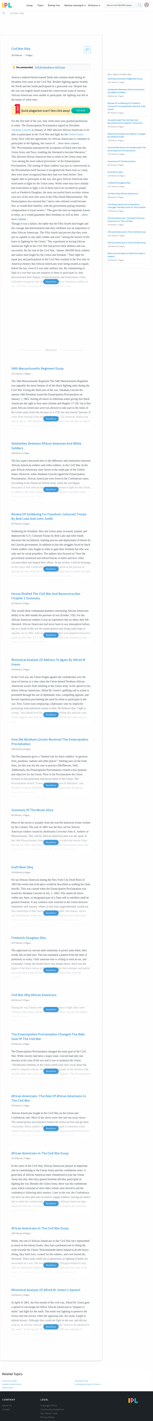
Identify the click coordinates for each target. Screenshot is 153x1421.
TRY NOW (80, 110)
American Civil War (9, 1381)
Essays (30, 5)
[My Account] (147, 4)
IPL (3, 13)
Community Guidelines (52, 1409)
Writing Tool (54, 5)
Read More (51, 418)
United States (76, 134)
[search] (139, 5)
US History (93, 5)
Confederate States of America (88, 1384)
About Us (7, 1405)
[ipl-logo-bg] (8, 4)
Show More (51, 281)
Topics (40, 5)
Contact (6, 1409)
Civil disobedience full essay (50, 67)
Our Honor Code (49, 1413)
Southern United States (11, 1384)
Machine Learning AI (73, 5)
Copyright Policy (49, 1405)
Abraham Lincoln (21, 129)
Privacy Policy (47, 1417)
